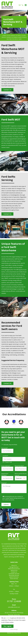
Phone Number (19, 466)
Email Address (5, 466)
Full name (4, 448)
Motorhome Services (14, 568)
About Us (14, 565)
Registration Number (4, 474)
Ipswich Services (14, 577)
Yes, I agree (7, 626)
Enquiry (4, 483)
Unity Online (17, 633)
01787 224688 (14, 601)
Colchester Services (14, 573)
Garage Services (14, 567)
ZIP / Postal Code (7, 462)
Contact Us (7, 90)
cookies (8, 618)
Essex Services (14, 578)
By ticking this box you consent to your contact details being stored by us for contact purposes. (13, 498)
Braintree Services (14, 575)
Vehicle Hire (14, 570)
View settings (14, 629)
